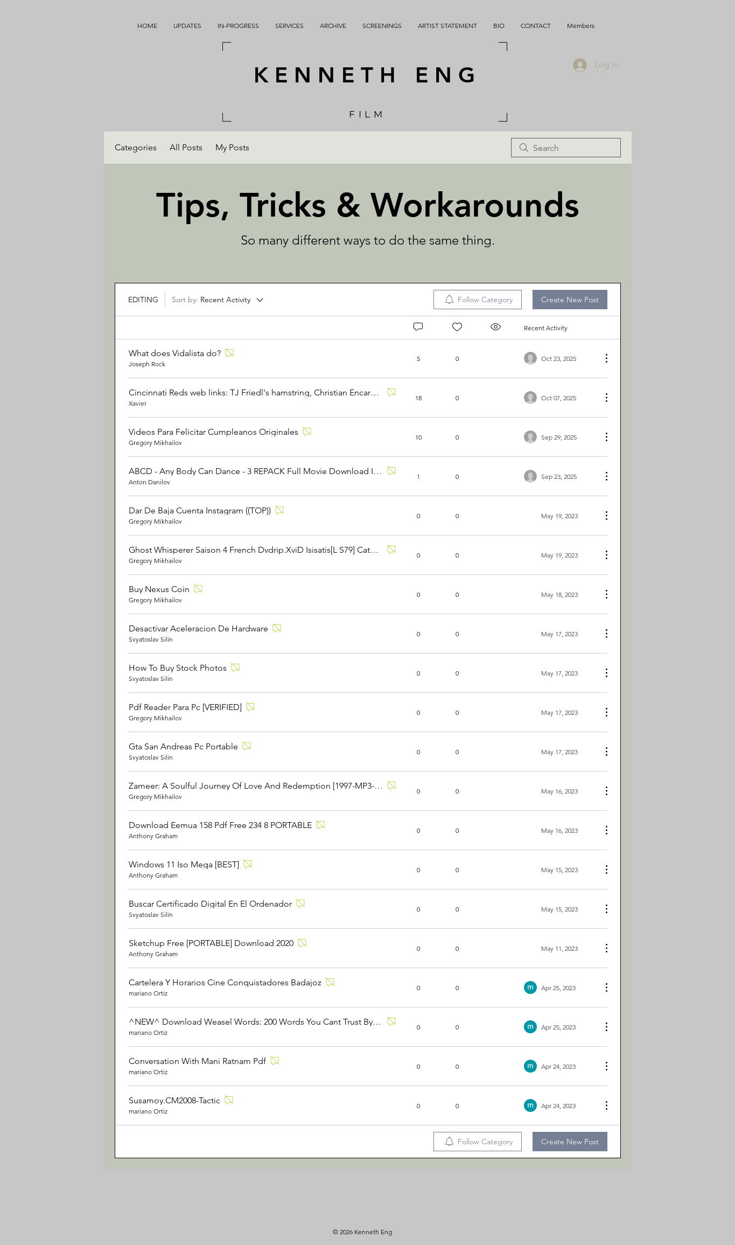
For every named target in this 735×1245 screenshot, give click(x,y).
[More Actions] (600, 358)
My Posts (232, 147)
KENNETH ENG (367, 75)
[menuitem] (477, 299)
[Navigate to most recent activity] (558, 358)
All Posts (186, 147)
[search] (566, 147)
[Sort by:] (218, 299)
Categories (136, 147)
